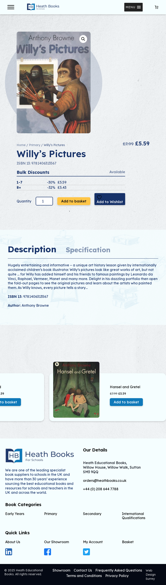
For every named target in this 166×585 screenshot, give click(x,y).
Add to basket (73, 201)
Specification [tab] (88, 250)
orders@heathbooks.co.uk (104, 481)
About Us (12, 542)
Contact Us (83, 570)
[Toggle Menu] (10, 7)
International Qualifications (133, 516)
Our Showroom (56, 542)
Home (21, 145)
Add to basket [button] (126, 402)
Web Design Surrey (151, 575)
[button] (130, 7)
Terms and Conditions (84, 576)
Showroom (61, 570)
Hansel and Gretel (125, 387)
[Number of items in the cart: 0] (156, 7)
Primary (34, 145)
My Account (93, 542)
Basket (128, 542)
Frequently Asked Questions (118, 570)
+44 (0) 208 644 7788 (100, 489)
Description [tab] (32, 249)
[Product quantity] (44, 201)
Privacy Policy (117, 576)
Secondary (92, 514)
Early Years (14, 514)
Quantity (24, 201)
